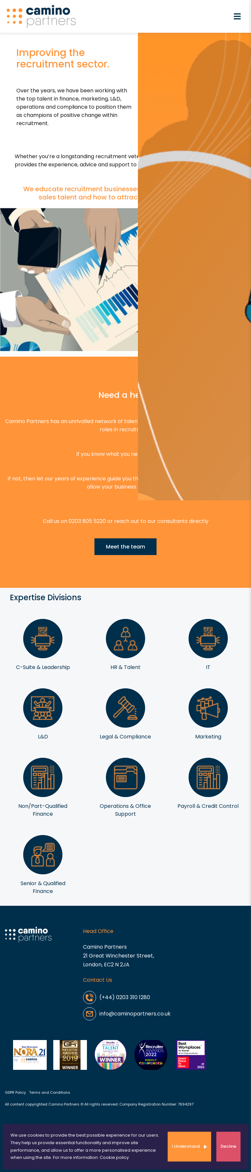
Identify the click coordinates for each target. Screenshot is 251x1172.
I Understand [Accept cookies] (186, 1146)
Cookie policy (114, 1157)
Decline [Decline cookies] (228, 1146)
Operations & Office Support (125, 810)
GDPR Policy (15, 1092)
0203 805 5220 (87, 521)
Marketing (208, 736)
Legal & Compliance (125, 736)
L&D (43, 736)
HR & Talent (125, 667)
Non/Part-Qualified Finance (42, 810)
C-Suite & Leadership (43, 667)
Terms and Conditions (49, 1092)
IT (208, 667)
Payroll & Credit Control (208, 806)
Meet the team (125, 546)
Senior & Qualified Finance (43, 887)
